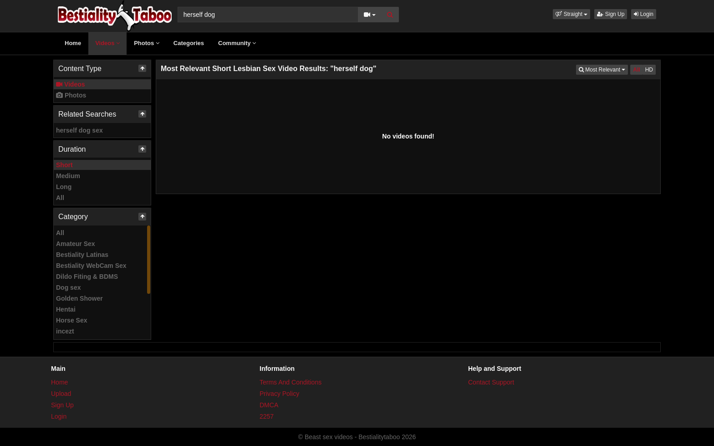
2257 (267, 416)
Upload (61, 393)
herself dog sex (79, 130)
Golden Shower (79, 298)
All (60, 197)
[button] (571, 14)
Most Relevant (603, 69)
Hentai (66, 309)
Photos (146, 43)
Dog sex (68, 287)
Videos (107, 43)
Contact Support (491, 382)
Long (63, 186)
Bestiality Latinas (82, 254)
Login (643, 14)
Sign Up (610, 14)
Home (73, 43)
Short (64, 165)
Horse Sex (71, 320)
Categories (188, 43)
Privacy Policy (279, 393)
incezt (65, 331)
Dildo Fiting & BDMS (87, 276)
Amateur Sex (75, 243)
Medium (68, 175)
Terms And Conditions (290, 382)
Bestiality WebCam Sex (91, 265)
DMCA (269, 405)
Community (237, 43)
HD (649, 70)
